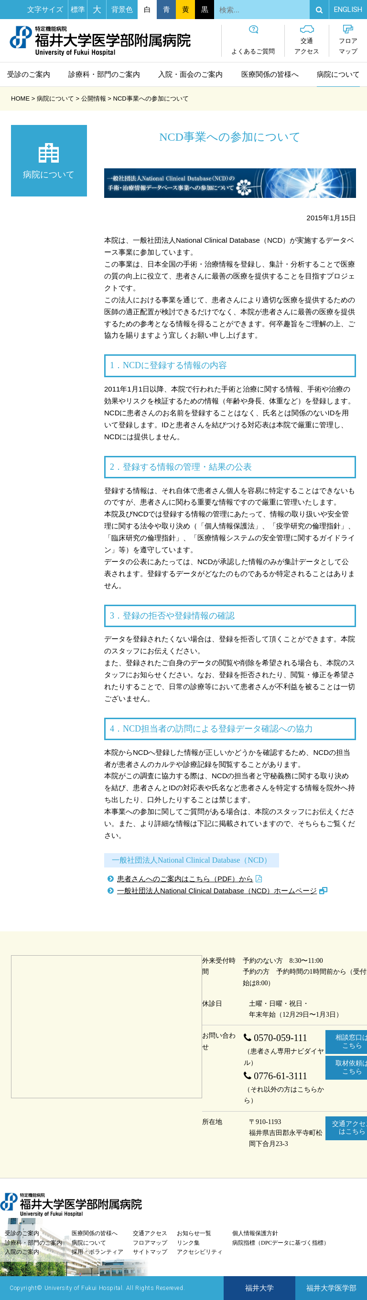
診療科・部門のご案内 (104, 74)
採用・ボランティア (97, 1251)
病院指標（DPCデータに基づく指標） (280, 1242)
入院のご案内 (22, 1251)
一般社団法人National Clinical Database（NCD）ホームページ (217, 891)
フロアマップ (348, 40)
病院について (338, 74)
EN (348, 9)
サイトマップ (150, 1251)
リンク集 (188, 1242)
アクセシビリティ (200, 1251)
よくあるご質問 (253, 40)
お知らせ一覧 (194, 1233)
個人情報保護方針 (255, 1233)
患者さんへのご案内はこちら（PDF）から (185, 879)
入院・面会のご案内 (190, 74)
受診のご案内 (28, 74)
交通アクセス (306, 40)
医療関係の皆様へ (270, 74)
